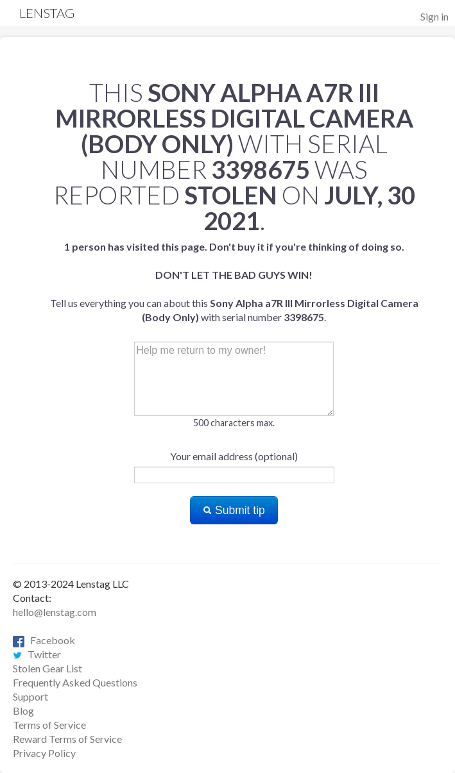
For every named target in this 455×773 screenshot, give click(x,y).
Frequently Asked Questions (75, 682)
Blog (23, 710)
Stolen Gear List (47, 668)
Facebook (44, 640)
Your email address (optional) (234, 456)
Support (30, 696)
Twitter (37, 654)
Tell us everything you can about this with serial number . (234, 281)
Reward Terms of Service (67, 739)
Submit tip (234, 510)
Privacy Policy (44, 753)
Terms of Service (49, 725)
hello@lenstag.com (54, 612)
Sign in (434, 16)
